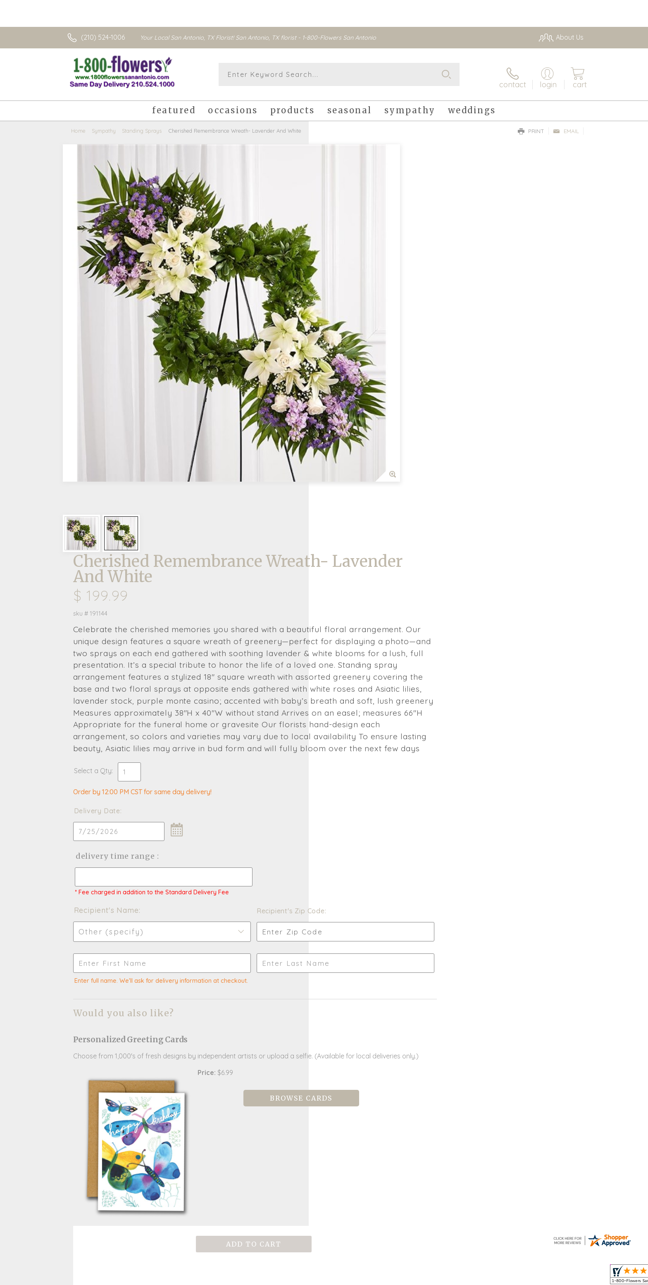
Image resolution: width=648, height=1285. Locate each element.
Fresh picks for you (252, 983)
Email (566, 126)
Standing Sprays (142, 126)
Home (78, 126)
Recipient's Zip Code (488, 564)
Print (531, 126)
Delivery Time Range (365, 501)
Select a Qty (343, 416)
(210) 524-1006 (103, 37)
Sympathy (104, 126)
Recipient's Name (357, 563)
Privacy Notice (519, 1276)
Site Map (561, 1276)
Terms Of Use (470, 1276)
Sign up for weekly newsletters (427, 978)
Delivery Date (348, 456)
